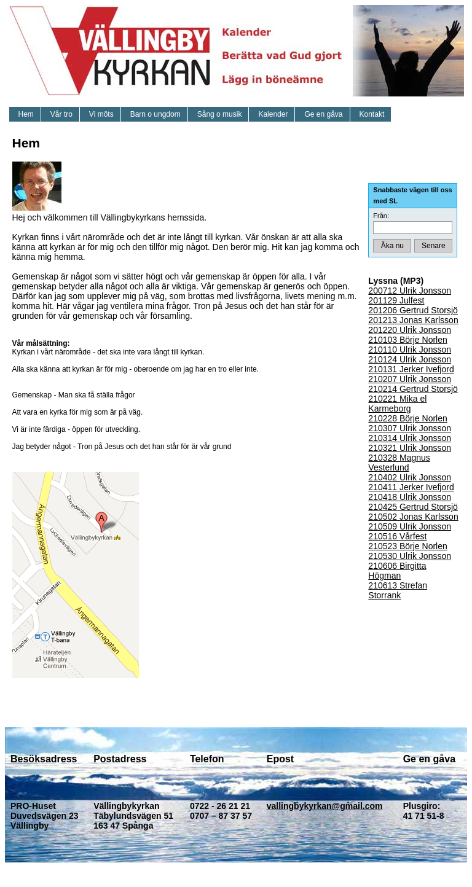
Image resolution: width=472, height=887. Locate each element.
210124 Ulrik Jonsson (409, 359)
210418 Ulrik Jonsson (409, 497)
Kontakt (372, 114)
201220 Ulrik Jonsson (409, 330)
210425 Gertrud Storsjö (413, 507)
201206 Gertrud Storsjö (413, 310)
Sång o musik (219, 114)
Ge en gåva (323, 114)
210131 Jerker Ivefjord (411, 369)
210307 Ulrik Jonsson (409, 428)
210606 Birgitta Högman (397, 570)
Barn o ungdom (155, 114)
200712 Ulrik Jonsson (409, 290)
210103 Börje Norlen (407, 340)
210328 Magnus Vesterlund (399, 462)
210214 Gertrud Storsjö (413, 389)
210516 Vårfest (397, 536)
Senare (434, 245)
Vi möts (101, 114)
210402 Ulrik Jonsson (409, 477)
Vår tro (61, 114)
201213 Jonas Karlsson (413, 320)
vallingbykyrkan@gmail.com (325, 806)
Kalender (273, 114)
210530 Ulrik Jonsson (409, 556)
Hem (26, 114)
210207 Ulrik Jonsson (409, 379)
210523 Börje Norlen (407, 546)
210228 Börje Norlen (407, 418)
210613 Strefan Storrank (397, 590)
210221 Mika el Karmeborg (397, 403)
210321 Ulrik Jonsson (409, 448)
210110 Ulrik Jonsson (409, 349)
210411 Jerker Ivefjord (411, 487)
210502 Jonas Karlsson (413, 517)
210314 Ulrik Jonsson (409, 438)
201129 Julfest (396, 300)
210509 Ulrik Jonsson (409, 526)
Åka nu (392, 245)
